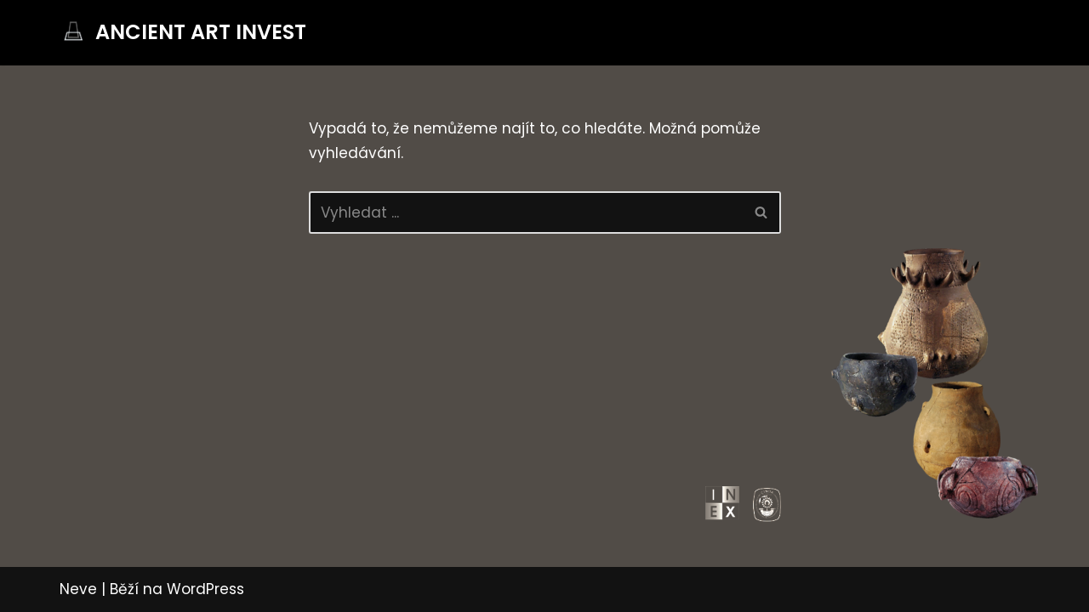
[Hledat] (526, 212)
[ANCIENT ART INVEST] (183, 32)
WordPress (205, 589)
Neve (78, 589)
